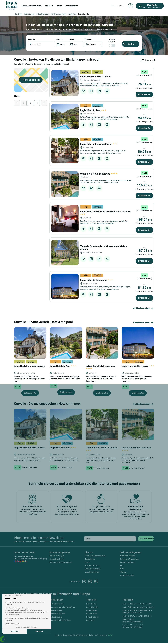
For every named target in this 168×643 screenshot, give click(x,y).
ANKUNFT (157, 74)
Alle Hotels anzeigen (143, 338)
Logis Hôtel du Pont (93, 140)
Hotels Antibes (91, 641)
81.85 (144, 318)
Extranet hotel (90, 589)
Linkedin (96, 611)
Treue (59, 6)
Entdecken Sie (144, 124)
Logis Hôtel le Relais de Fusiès (98, 174)
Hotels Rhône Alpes (57, 634)
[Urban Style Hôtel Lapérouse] (65, 214)
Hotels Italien (18, 637)
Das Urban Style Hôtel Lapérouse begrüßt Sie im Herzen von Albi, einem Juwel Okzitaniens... (101, 409)
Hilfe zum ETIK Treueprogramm (60, 592)
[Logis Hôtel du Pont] (65, 147)
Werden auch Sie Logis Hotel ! (95, 586)
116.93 (144, 215)
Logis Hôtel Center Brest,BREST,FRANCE (137, 634)
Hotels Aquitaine (56, 641)
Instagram (90, 611)
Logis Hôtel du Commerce (96, 310)
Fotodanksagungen (127, 605)
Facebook (84, 611)
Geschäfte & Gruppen (92, 599)
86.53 (144, 182)
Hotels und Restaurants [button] (31, 6)
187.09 (144, 281)
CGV (122, 596)
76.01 (144, 114)
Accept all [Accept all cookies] (39, 631)
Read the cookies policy (12, 624)
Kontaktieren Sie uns (56, 589)
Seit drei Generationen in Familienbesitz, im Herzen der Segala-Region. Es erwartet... (137, 409)
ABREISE (158, 74)
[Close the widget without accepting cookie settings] (14, 595)
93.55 (144, 148)
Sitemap (123, 602)
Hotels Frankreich (20, 634)
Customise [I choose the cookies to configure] (15, 631)
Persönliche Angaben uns (129, 589)
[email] (110, 569)
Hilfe (122, 599)
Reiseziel (155, 74)
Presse (87, 592)
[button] (4, 639)
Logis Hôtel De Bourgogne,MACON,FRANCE (138, 637)
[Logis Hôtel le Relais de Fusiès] (65, 180)
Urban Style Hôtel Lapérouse (99, 203)
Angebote (49, 6)
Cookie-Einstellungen (127, 592)
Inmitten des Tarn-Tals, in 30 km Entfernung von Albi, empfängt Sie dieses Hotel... (29, 409)
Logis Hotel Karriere (92, 602)
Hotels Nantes (91, 634)
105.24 (144, 250)
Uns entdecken (72, 6)
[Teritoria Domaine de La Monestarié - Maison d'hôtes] (65, 283)
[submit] (146, 569)
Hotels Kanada (19, 641)
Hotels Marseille (92, 637)
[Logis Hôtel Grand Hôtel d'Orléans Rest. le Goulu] (65, 248)
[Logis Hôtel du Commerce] (65, 316)
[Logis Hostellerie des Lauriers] (65, 113)
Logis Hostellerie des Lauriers (96, 106)
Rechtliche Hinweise (127, 586)
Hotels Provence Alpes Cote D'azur (62, 637)
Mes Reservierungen (56, 586)
